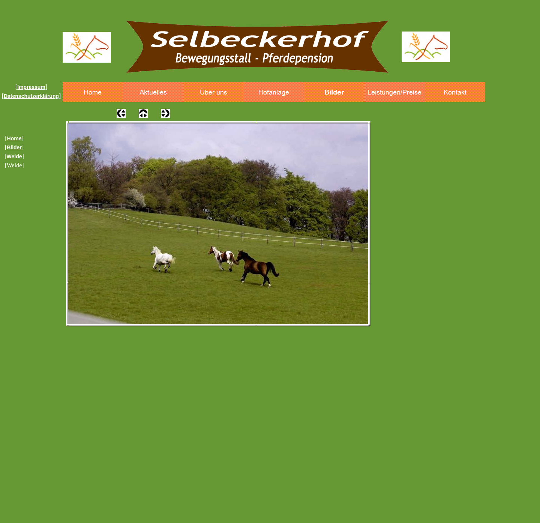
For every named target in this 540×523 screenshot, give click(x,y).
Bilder (14, 147)
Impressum (31, 87)
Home (14, 138)
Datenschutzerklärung (31, 96)
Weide (14, 156)
